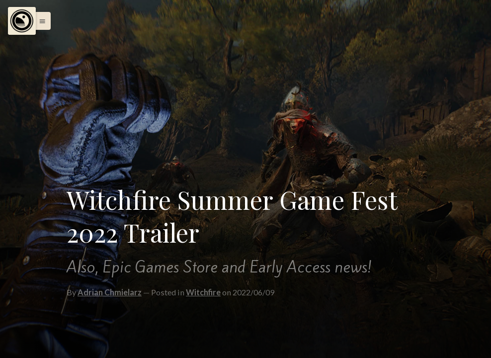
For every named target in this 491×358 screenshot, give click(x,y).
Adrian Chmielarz (110, 292)
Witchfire (203, 292)
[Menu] (22, 21)
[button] (40, 21)
